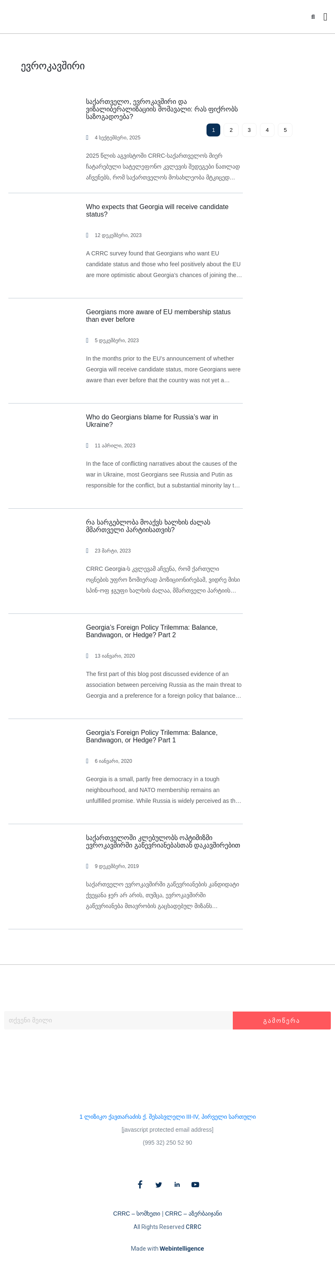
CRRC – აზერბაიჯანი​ (193, 1213)
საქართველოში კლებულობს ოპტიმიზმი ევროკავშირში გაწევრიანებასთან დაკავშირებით (163, 841)
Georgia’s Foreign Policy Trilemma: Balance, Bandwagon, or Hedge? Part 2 (151, 631)
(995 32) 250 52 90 (167, 1142)
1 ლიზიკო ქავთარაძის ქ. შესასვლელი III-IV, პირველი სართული (167, 1116)
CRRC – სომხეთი (136, 1213)
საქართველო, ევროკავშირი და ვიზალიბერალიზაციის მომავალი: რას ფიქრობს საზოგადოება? (162, 109)
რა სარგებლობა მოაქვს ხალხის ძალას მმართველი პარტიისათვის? (148, 526)
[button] (313, 17)
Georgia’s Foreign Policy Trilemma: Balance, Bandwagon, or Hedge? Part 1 (151, 736)
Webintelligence (182, 1248)
